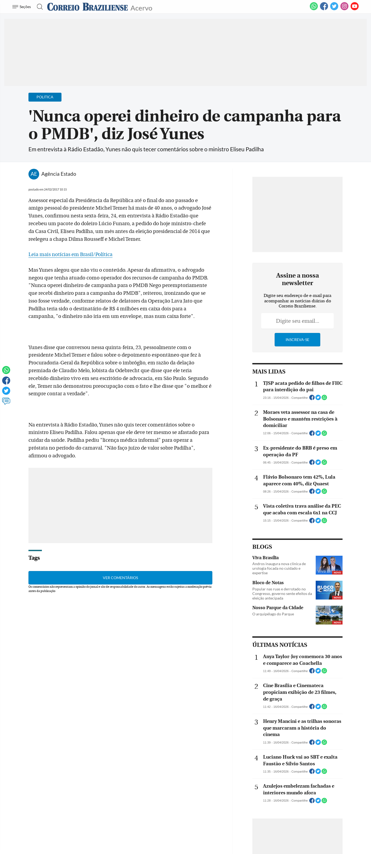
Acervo (141, 7)
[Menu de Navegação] (22, 6)
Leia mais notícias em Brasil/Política (70, 254)
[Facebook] (324, 9)
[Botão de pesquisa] (38, 6)
